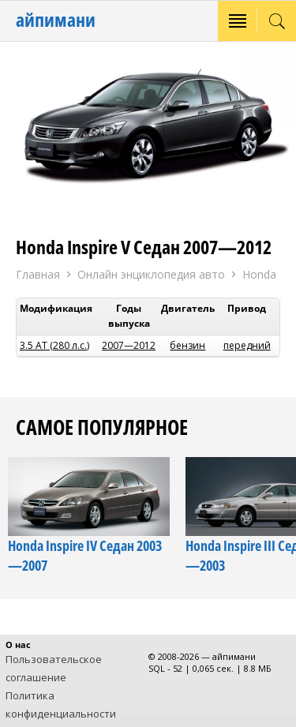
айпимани (56, 19)
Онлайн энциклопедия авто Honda (176, 275)
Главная (38, 274)
